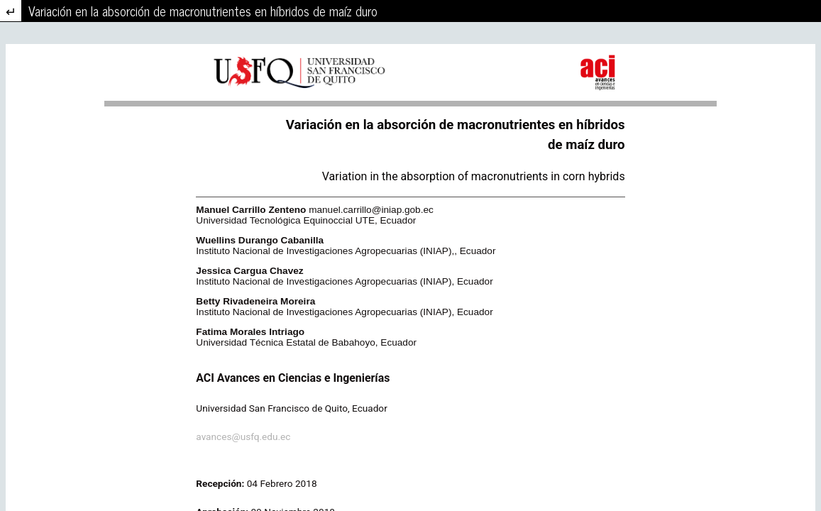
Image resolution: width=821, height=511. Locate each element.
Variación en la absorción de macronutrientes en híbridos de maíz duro (203, 10)
